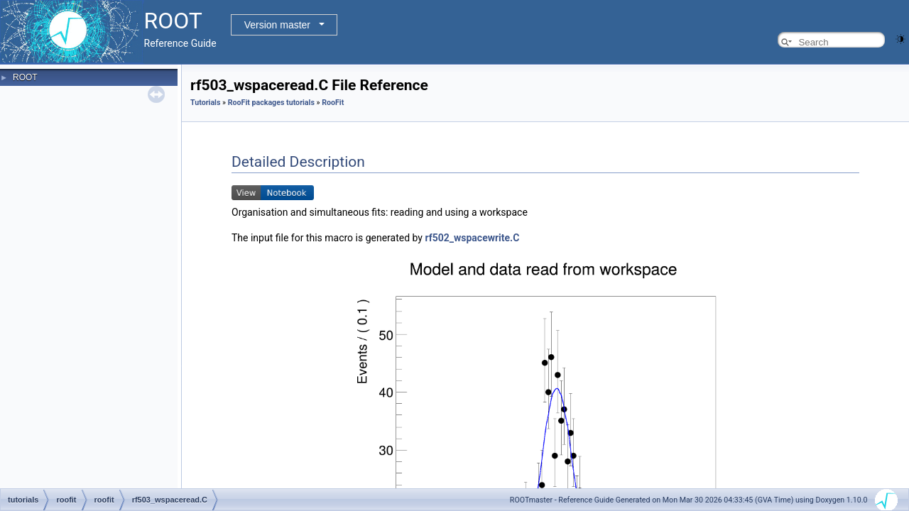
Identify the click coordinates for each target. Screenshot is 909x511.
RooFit (333, 102)
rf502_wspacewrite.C (472, 237)
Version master (277, 25)
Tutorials (205, 102)
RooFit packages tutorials (271, 102)
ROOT (25, 77)
